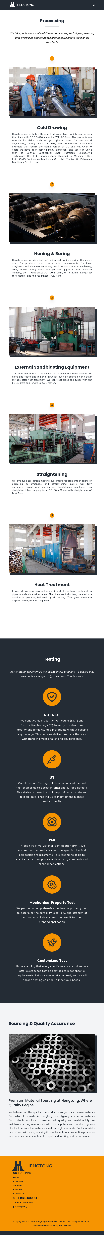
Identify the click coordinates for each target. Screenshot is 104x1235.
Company (18, 1181)
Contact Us (18, 1193)
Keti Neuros (65, 1225)
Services (17, 1185)
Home (16, 1177)
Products (17, 1189)
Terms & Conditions (23, 1202)
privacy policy (20, 1206)
